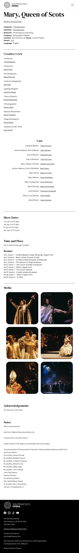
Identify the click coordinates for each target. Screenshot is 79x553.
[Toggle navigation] (72, 5)
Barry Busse (44, 168)
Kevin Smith (8, 130)
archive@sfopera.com (12, 536)
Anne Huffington (46, 182)
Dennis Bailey (45, 196)
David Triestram (10, 115)
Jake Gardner (45, 150)
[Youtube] (17, 513)
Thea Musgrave (19, 27)
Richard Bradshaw (10, 100)
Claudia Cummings (47, 164)
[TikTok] (13, 513)
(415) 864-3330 (9, 524)
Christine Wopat (10, 92)
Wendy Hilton (9, 107)
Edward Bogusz (46, 155)
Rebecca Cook (46, 173)
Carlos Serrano (45, 146)
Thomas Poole (45, 159)
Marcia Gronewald (47, 187)
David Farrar (8, 69)
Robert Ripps (9, 122)
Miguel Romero (9, 77)
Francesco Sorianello (48, 191)
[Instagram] (9, 513)
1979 (12, 41)
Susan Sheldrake (46, 177)
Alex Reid (7, 85)
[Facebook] (5, 513)
